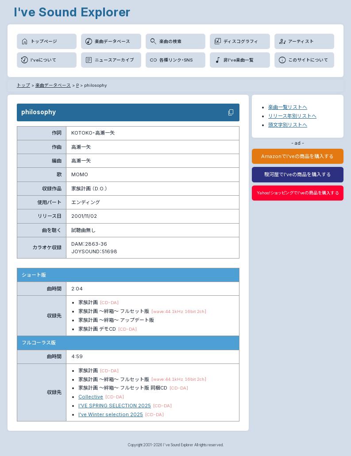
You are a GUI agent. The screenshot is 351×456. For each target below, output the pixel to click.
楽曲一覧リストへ (287, 107)
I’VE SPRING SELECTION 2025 (114, 405)
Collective (90, 397)
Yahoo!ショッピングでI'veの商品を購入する (298, 192)
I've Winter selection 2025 (110, 414)
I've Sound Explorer (72, 11)
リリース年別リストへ (292, 116)
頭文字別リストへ (287, 125)
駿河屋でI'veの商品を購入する (297, 174)
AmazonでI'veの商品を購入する (297, 156)
